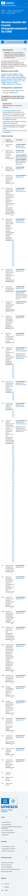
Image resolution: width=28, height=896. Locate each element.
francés (15, 92)
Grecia (8, 77)
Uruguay (15, 82)
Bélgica (16, 74)
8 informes (22, 222)
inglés (11, 92)
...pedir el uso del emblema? (8, 832)
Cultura (9, 10)
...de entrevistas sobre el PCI (8, 848)
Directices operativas (6, 864)
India (17, 77)
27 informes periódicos (9, 110)
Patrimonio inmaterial (18, 10)
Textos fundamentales (6, 867)
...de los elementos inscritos (8, 846)
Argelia (11, 74)
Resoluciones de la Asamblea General (10, 869)
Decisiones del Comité (6, 871)
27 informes (22, 191)
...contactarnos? (5, 834)
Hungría (13, 77)
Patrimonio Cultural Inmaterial (9, 5)
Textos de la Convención (7, 862)
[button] (2, 16)
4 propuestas (7, 121)
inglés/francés (19, 90)
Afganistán (4, 74)
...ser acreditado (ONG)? (7, 830)
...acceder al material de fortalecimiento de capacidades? (11, 827)
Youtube (4, 890)
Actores (3, 11)
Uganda (8, 82)
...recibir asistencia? (6, 822)
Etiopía (3, 77)
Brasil (20, 74)
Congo (9, 75)
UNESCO (3, 10)
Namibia (15, 79)
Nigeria (20, 79)
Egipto (22, 75)
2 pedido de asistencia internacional (13, 125)
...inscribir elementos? (6, 824)
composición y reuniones (14, 84)
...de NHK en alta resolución (8, 851)
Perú (24, 79)
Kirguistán (23, 77)
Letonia (3, 79)
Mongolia (9, 79)
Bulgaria (3, 75)
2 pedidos (21, 406)
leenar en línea (18, 54)
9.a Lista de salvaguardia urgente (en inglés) (16, 42)
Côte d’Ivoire (15, 75)
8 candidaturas (7, 118)
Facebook (5, 884)
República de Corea (7, 81)
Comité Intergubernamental (13, 11)
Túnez (23, 81)
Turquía (3, 82)
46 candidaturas (7, 130)
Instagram (5, 887)
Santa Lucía (17, 81)
